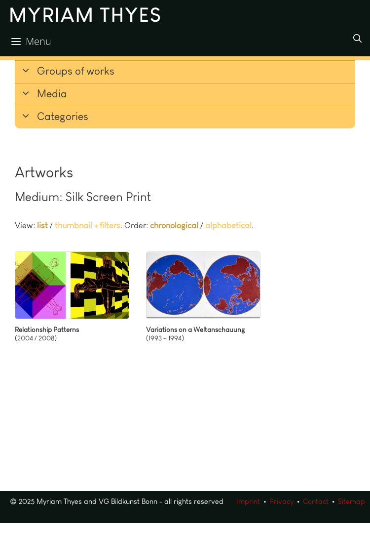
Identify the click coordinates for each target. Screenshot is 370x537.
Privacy (281, 501)
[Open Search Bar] (357, 38)
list (42, 225)
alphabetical (228, 225)
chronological (174, 225)
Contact (316, 501)
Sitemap (351, 501)
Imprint (248, 501)
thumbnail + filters (87, 225)
